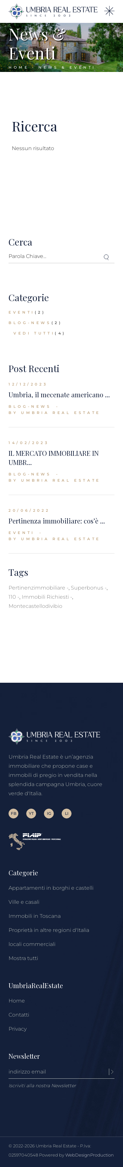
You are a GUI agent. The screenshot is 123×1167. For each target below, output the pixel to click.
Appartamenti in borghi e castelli (51, 888)
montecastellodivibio (35, 606)
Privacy (18, 1029)
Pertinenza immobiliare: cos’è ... (57, 520)
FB (13, 813)
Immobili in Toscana (35, 916)
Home (17, 1001)
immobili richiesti (45, 597)
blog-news (30, 322)
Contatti (19, 1015)
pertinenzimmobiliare (37, 588)
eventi (22, 312)
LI (67, 813)
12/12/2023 (28, 384)
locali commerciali (32, 944)
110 (12, 597)
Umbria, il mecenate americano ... (59, 394)
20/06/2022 (29, 510)
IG (49, 813)
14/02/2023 (29, 442)
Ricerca (34, 126)
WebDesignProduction (89, 1155)
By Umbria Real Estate (55, 412)
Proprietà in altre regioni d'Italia (49, 930)
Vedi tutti (34, 333)
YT (31, 813)
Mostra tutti (23, 958)
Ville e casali (24, 902)
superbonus (87, 588)
